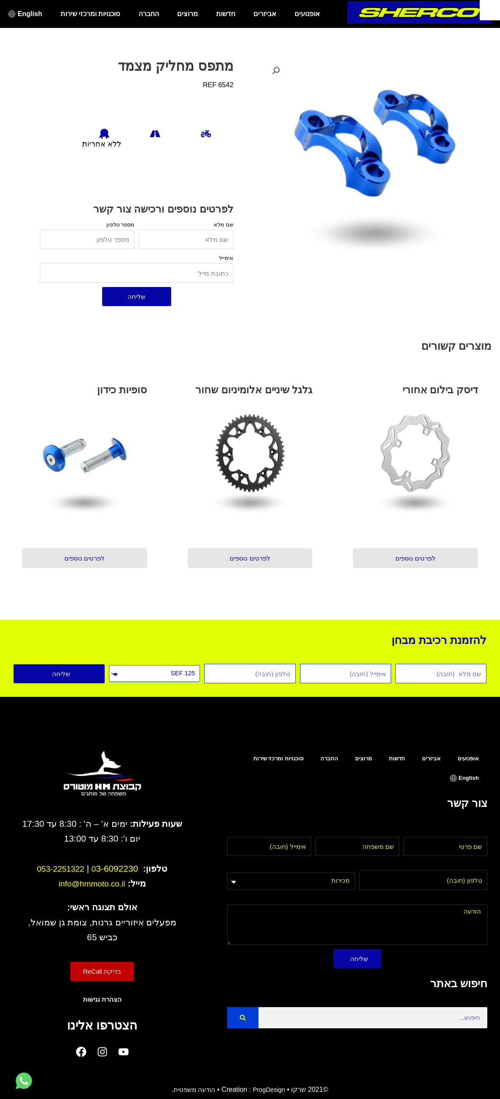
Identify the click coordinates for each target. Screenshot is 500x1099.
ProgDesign (270, 1089)
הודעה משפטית (193, 1089)
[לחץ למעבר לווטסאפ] (23, 1081)
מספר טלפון (120, 224)
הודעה (478, 899)
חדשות (225, 13)
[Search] (242, 1017)
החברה (149, 13)
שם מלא (223, 224)
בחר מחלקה (337, 865)
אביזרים (264, 13)
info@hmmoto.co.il (92, 883)
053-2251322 (60, 868)
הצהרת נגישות (102, 999)
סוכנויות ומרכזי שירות (90, 13)
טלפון (479, 865)
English (30, 13)
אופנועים (307, 13)
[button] (276, 71)
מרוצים (187, 13)
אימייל (226, 258)
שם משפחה (382, 831)
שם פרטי (474, 831)
